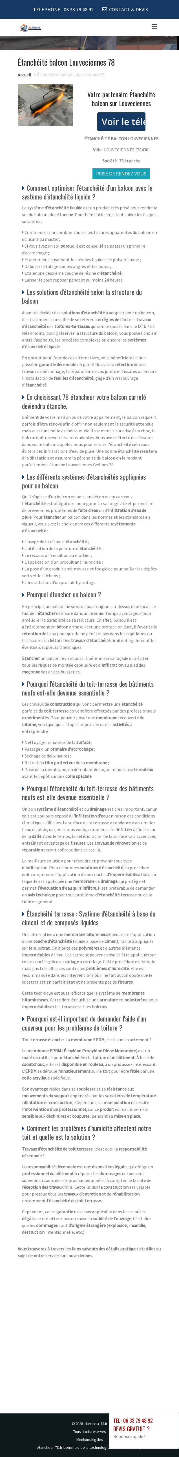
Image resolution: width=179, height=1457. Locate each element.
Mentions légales (89, 1439)
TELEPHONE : (63, 9)
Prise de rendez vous (121, 173)
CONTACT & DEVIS (128, 9)
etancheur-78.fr (95, 1423)
